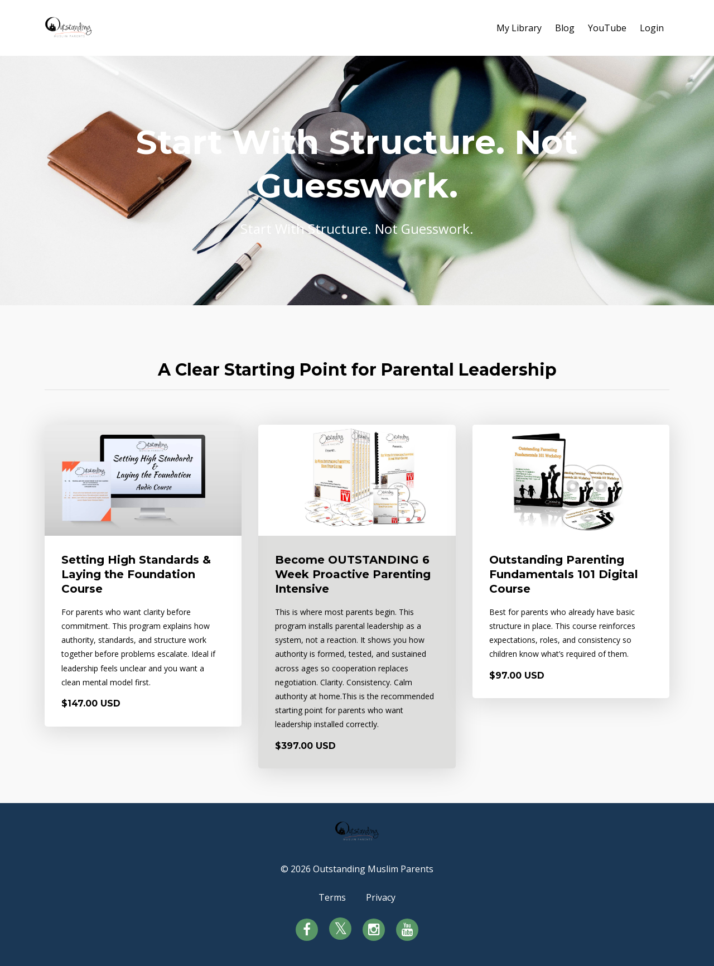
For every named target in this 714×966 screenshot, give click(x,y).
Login (652, 28)
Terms (332, 897)
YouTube (607, 28)
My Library (519, 28)
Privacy (380, 897)
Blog (565, 28)
